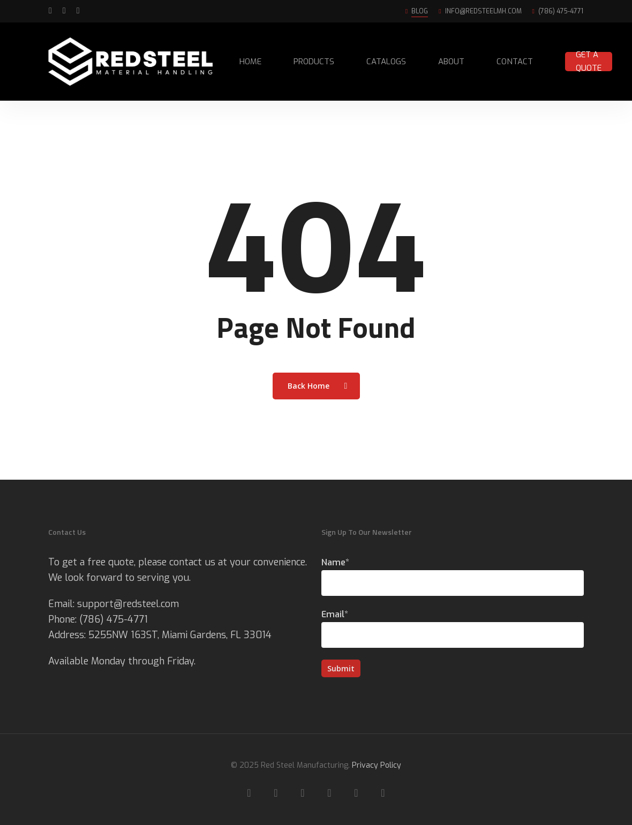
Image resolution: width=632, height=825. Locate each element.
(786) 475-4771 (113, 619)
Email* (452, 628)
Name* (452, 576)
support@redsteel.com (128, 603)
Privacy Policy (376, 765)
